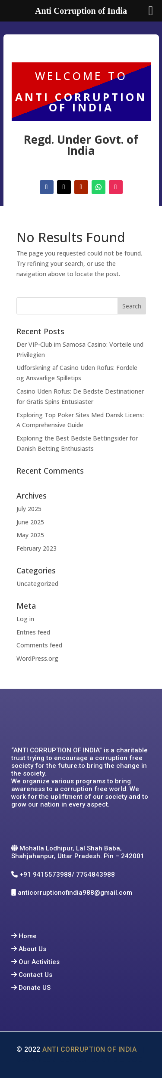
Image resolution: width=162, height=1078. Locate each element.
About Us (32, 949)
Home (28, 936)
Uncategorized (37, 583)
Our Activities (39, 962)
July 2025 (28, 509)
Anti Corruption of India (91, 1049)
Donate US (35, 988)
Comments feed (39, 645)
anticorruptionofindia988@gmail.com (76, 892)
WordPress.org (37, 658)
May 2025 (30, 535)
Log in (25, 619)
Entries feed (33, 632)
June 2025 (30, 522)
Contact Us (35, 975)
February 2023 (36, 548)
